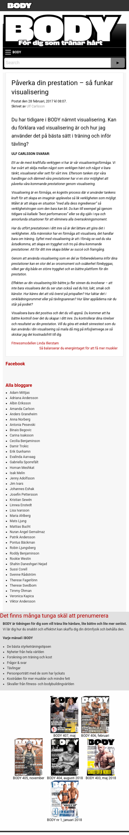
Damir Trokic (19, 446)
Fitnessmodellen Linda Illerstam (35, 343)
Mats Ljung (18, 521)
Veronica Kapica (22, 596)
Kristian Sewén (21, 500)
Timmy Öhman (20, 591)
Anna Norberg (20, 419)
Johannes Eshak (22, 489)
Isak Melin (17, 473)
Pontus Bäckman (22, 542)
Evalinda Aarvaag (22, 457)
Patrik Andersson (22, 537)
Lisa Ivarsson (20, 510)
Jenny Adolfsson (22, 478)
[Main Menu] (8, 52)
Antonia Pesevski (22, 425)
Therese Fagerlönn (23, 580)
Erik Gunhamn (20, 452)
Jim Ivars (16, 484)
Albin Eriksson (20, 403)
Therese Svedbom (23, 585)
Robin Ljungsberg (23, 548)
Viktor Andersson (22, 601)
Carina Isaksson (21, 435)
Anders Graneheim (23, 414)
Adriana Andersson (24, 398)
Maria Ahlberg (20, 516)
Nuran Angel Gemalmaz (27, 532)
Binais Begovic (20, 430)
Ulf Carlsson (35, 106)
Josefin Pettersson (24, 494)
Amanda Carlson (22, 409)
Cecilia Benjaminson (25, 441)
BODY (17, 52)
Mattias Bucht (20, 527)
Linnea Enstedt (21, 505)
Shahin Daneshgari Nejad (28, 564)
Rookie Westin (20, 559)
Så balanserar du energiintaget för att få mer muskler (78, 348)
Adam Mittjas (20, 393)
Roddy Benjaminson (24, 553)
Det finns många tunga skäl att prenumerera (54, 615)
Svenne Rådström (23, 575)
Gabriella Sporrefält (24, 462)
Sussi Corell (18, 569)
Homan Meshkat (22, 468)
